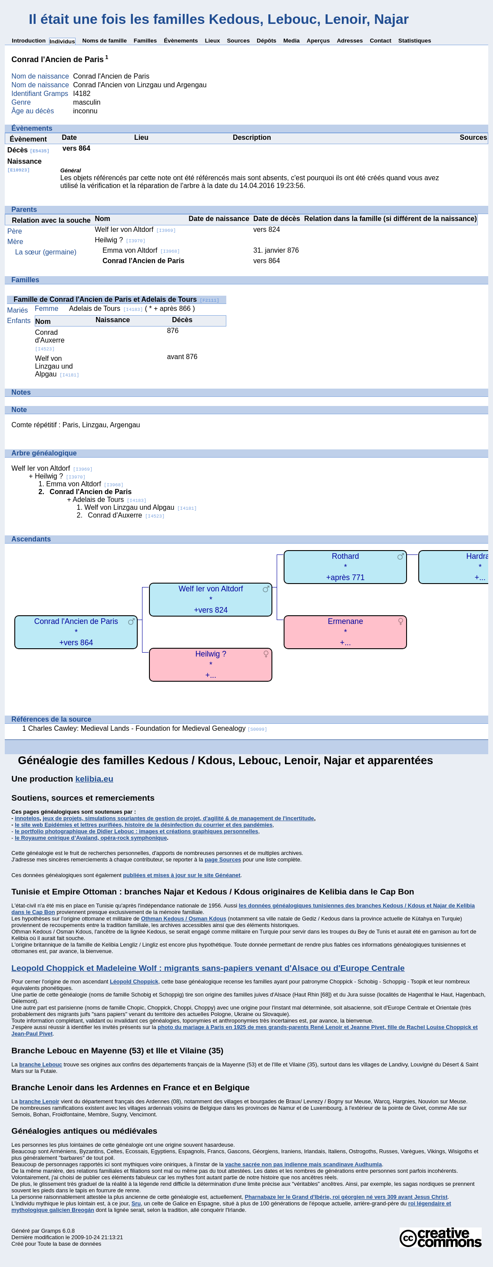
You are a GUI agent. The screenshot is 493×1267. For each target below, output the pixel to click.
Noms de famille (105, 40)
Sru (136, 1203)
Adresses (350, 40)
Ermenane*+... (345, 632)
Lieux (212, 40)
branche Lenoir (39, 1101)
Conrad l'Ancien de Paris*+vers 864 (76, 632)
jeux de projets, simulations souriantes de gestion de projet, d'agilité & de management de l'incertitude (178, 818)
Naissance (24, 165)
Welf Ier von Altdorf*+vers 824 (211, 599)
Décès (28, 150)
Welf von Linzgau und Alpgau (57, 366)
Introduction (29, 40)
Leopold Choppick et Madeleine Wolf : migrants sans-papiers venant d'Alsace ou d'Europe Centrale (207, 968)
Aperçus (318, 40)
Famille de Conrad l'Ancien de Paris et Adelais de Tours (116, 299)
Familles (145, 40)
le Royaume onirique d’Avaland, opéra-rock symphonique (91, 838)
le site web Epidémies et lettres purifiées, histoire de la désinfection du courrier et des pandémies (143, 825)
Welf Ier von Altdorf (135, 229)
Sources (238, 40)
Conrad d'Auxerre (50, 340)
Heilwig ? (120, 240)
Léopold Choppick (134, 981)
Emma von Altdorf (141, 250)
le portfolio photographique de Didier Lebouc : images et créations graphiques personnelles (136, 831)
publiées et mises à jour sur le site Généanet (181, 875)
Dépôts (266, 40)
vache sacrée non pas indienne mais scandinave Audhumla (303, 1164)
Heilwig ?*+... (210, 665)
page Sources (223, 859)
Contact (380, 40)
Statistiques (414, 40)
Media (291, 40)
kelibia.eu (94, 778)
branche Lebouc (40, 1064)
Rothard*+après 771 (345, 567)
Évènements (181, 40)
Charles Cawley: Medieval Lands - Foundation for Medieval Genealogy (148, 728)
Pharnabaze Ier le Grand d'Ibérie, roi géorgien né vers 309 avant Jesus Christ (346, 1197)
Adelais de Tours (106, 308)
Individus (62, 41)
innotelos (27, 818)
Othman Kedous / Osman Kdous (183, 918)
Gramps (51, 1230)
